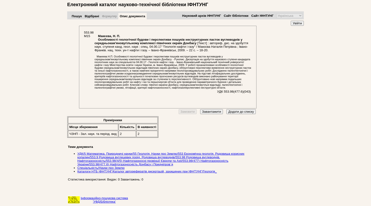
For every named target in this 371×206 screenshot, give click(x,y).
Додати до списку (241, 111)
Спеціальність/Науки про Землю (100, 168)
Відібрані (92, 16)
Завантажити (211, 111)
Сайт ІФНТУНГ (262, 15)
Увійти (297, 23)
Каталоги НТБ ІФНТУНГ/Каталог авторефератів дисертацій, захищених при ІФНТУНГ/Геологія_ (147, 171)
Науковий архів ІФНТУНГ (201, 15)
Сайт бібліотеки (236, 15)
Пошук (77, 16)
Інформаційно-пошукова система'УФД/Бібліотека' (104, 199)
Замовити (188, 111)
